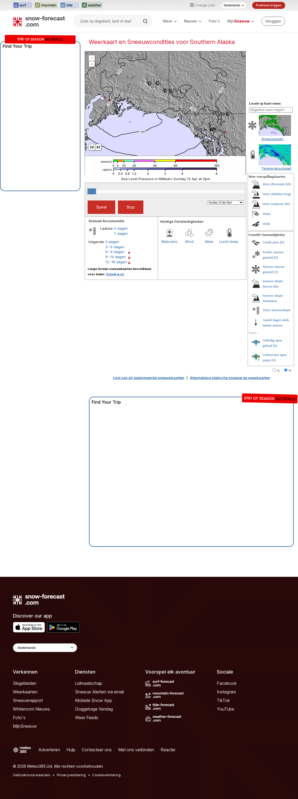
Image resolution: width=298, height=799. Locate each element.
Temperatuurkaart (276, 168)
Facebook (227, 683)
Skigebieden (24, 683)
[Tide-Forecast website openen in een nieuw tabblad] (69, 5)
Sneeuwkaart (272, 139)
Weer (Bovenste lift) (277, 184)
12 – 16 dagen (116, 262)
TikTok (223, 700)
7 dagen (121, 233)
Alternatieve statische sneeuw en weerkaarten (230, 378)
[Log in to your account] (273, 21)
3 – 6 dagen (114, 247)
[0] (282, 242)
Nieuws (192, 21)
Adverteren (49, 749)
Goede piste (271, 242)
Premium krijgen (268, 5)
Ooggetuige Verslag (94, 709)
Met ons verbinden (136, 749)
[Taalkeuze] (234, 5)
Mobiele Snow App (93, 700)
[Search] (146, 21)
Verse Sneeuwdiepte (277, 310)
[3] (276, 272)
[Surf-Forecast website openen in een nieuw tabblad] (22, 5)
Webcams (169, 241)
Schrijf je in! (115, 274)
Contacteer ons (97, 749)
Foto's (214, 21)
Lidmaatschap (88, 683)
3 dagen (121, 228)
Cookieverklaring (106, 775)
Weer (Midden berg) (277, 194)
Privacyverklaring (71, 775)
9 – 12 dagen (115, 257)
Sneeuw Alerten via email (99, 691)
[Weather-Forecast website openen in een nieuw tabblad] (91, 5)
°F (289, 371)
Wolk (266, 224)
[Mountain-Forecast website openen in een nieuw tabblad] (46, 5)
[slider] (91, 191)
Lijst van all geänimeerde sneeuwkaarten (148, 378)
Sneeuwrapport (28, 700)
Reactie (168, 749)
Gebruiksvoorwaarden (31, 775)
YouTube (225, 709)
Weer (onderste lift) (276, 204)
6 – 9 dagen (114, 252)
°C (278, 371)
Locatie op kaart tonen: (265, 103)
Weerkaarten (25, 691)
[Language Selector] (45, 647)
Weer (170, 21)
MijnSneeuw (25, 726)
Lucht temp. (229, 241)
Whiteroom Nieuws (31, 709)
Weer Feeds (86, 717)
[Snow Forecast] (39, 21)
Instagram (226, 691)
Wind (189, 241)
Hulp (70, 749)
